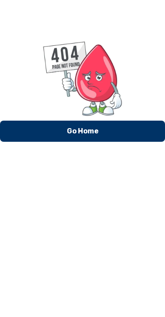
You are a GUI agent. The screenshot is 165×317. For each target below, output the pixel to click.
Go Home (83, 131)
